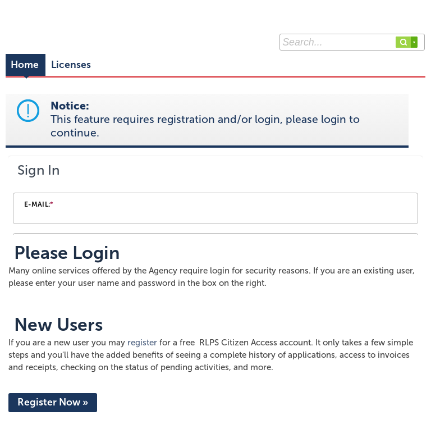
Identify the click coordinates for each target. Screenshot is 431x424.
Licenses (71, 65)
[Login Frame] (215, 196)
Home (25, 65)
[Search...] (352, 42)
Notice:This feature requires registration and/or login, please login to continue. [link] (205, 119)
